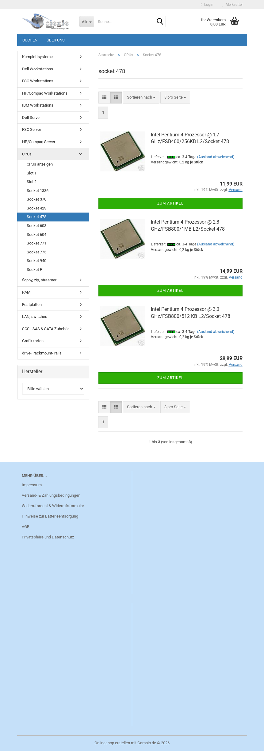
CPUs (27, 154)
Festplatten (32, 304)
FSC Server (31, 129)
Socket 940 (36, 260)
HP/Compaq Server (38, 141)
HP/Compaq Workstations (44, 93)
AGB (25, 526)
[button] (104, 98)
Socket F (34, 269)
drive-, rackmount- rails (42, 353)
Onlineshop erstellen (112, 743)
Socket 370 (36, 199)
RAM (26, 292)
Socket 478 (36, 216)
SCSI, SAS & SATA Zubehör (45, 329)
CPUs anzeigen (40, 164)
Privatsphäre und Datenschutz (48, 537)
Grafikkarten (33, 340)
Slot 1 (31, 173)
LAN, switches (34, 316)
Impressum (32, 485)
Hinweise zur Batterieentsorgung (50, 516)
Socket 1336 (37, 190)
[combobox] (141, 98)
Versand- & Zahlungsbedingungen (51, 495)
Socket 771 (36, 243)
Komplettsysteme (37, 56)
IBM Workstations (37, 105)
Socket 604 (36, 234)
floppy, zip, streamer (39, 280)
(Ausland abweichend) (215, 157)
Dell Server (31, 117)
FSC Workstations (37, 81)
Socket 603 (36, 225)
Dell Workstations (37, 69)
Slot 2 (31, 181)
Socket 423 (36, 208)
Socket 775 (36, 252)
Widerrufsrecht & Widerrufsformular (53, 505)
